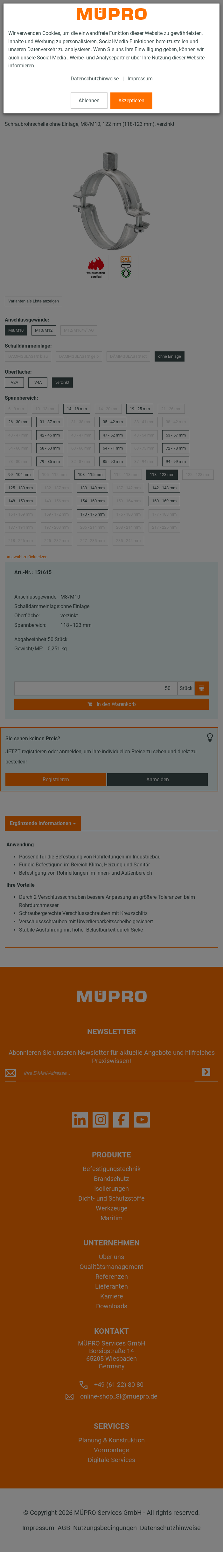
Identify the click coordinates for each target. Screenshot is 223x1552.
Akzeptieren (131, 101)
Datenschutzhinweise (95, 79)
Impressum (140, 79)
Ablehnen (89, 101)
